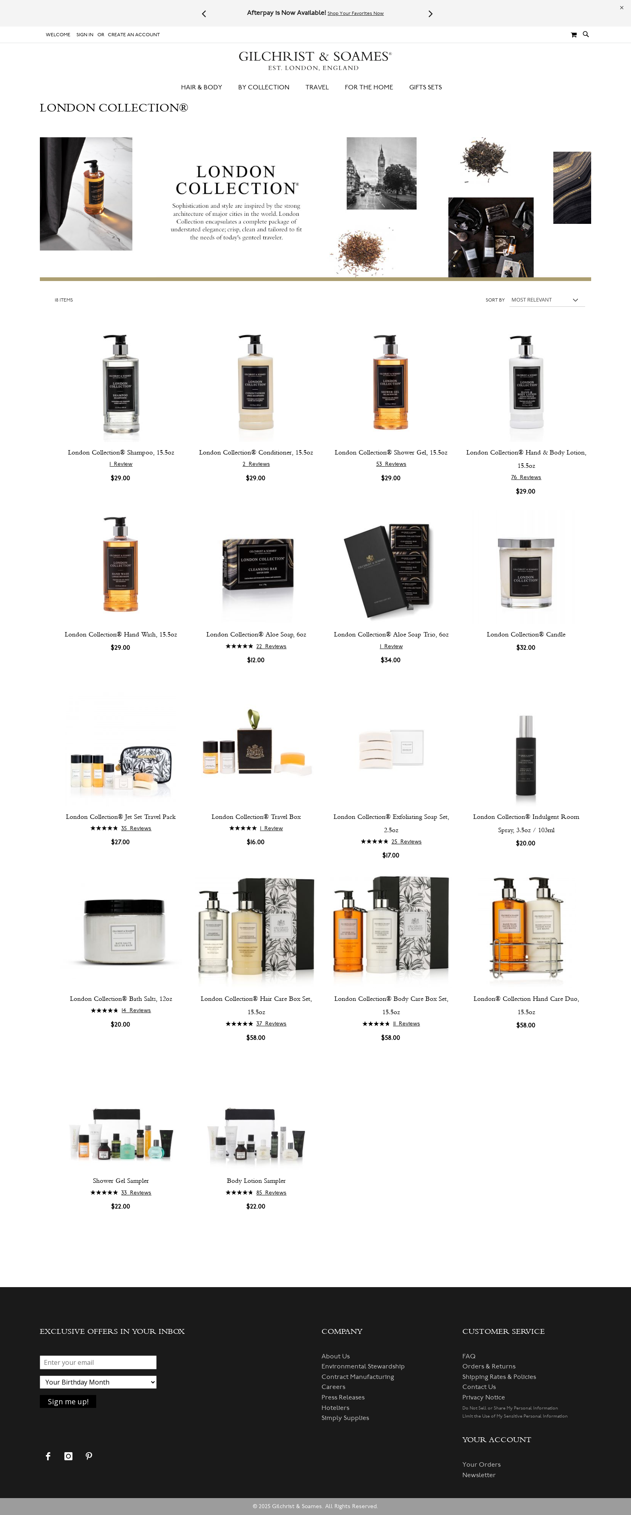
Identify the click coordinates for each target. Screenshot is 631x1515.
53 (391, 464)
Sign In (84, 35)
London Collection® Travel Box (256, 817)
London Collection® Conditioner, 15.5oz (256, 452)
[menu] (315, 87)
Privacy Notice (483, 1397)
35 (136, 828)
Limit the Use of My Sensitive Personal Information (515, 1416)
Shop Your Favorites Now (356, 13)
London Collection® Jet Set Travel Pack (121, 817)
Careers (333, 1387)
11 (406, 1023)
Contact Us (479, 1387)
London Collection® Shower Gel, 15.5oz (391, 452)
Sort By (495, 300)
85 (271, 1192)
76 (526, 477)
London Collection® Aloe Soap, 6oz (256, 634)
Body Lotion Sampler (256, 1180)
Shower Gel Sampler (121, 1180)
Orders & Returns (489, 1366)
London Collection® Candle (526, 634)
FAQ (469, 1356)
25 (407, 841)
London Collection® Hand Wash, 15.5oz (121, 634)
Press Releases (343, 1397)
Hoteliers (335, 1408)
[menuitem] (205, 87)
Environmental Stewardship (363, 1366)
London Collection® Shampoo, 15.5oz (121, 452)
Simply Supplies (345, 1418)
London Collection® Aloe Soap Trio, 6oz (391, 634)
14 (136, 1010)
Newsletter (479, 1475)
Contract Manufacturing (358, 1377)
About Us (336, 1356)
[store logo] (315, 61)
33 (136, 1192)
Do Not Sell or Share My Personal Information (510, 1408)
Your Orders (481, 1465)
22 (271, 646)
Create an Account (134, 35)
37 (271, 1023)
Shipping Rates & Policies (499, 1377)
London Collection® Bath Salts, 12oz (121, 998)
